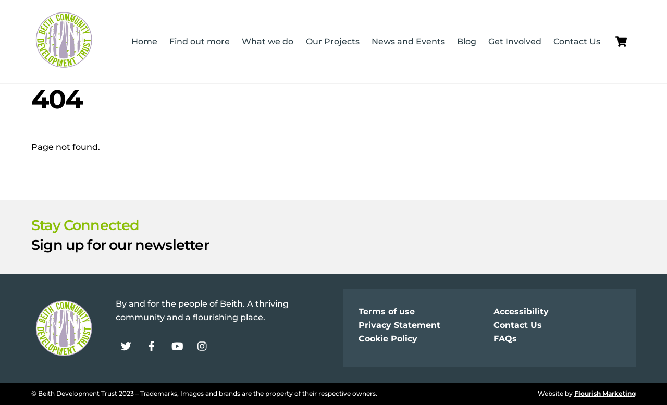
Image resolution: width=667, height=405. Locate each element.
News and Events (408, 41)
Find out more (199, 41)
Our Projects (333, 41)
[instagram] (202, 345)
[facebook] (151, 345)
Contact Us (576, 41)
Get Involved (514, 41)
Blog (466, 41)
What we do (267, 41)
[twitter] (126, 345)
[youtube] (177, 345)
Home (144, 41)
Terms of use (387, 312)
